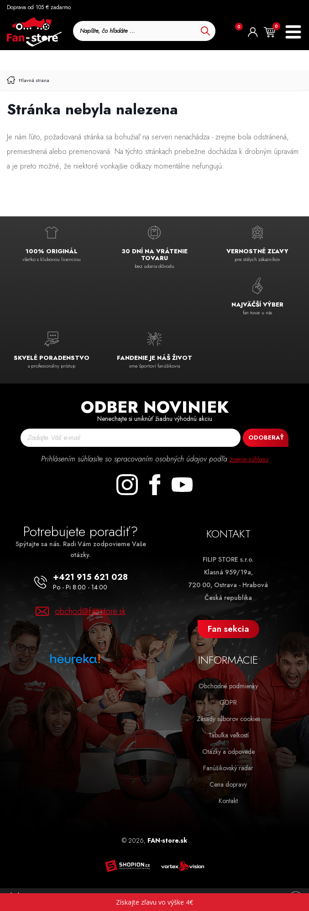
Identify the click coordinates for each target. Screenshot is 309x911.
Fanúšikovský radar (228, 768)
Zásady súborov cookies (228, 718)
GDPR (228, 702)
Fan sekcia (228, 629)
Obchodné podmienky (228, 686)
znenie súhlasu (249, 459)
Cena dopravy (228, 784)
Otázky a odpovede (228, 751)
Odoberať (265, 437)
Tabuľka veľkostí (228, 735)
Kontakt (228, 800)
